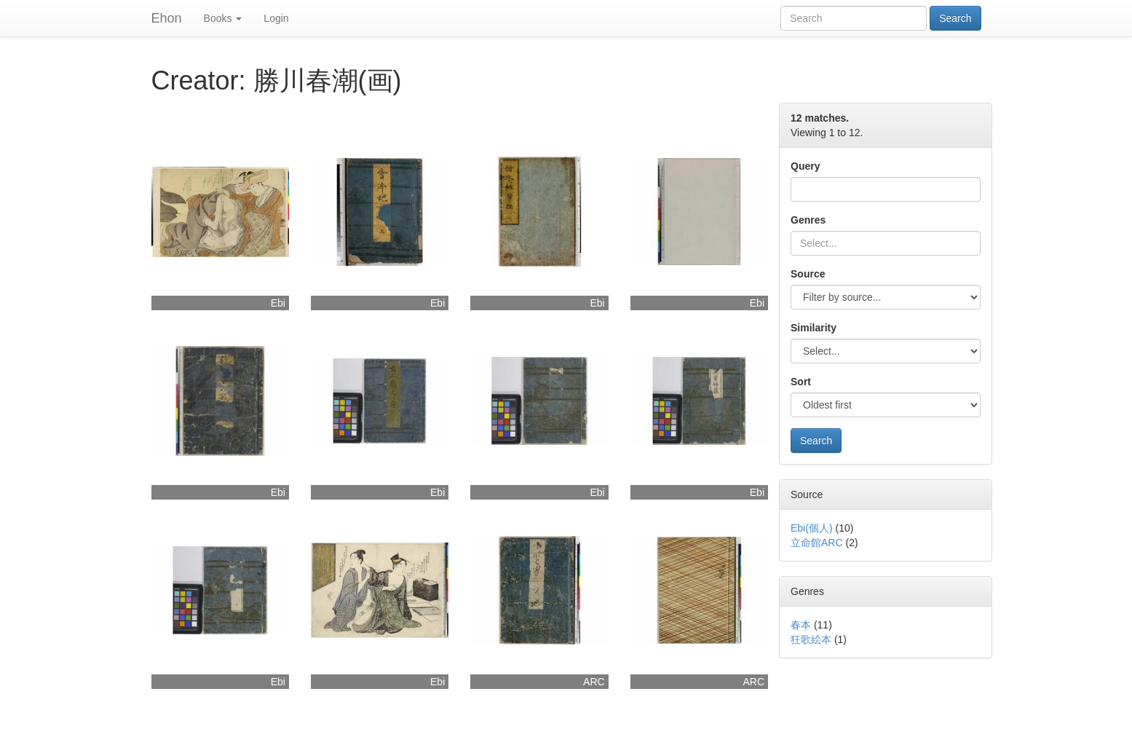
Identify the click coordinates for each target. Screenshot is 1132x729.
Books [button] (223, 18)
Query (805, 166)
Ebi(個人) (812, 528)
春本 (801, 625)
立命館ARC (817, 542)
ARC (594, 681)
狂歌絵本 (811, 639)
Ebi (278, 303)
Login (276, 18)
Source (808, 274)
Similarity (813, 328)
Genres (808, 220)
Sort (801, 381)
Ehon (166, 18)
